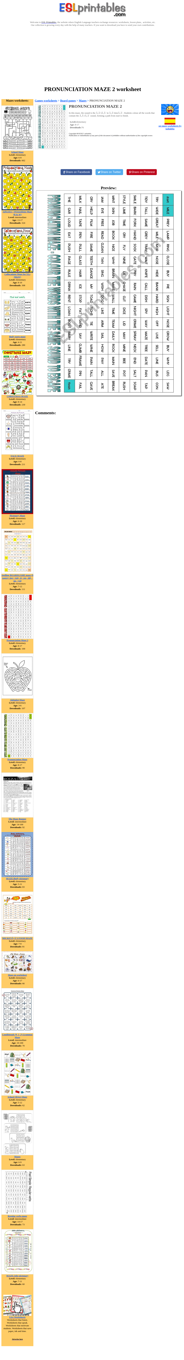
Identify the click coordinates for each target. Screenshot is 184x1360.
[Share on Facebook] (76, 172)
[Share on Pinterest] (142, 172)
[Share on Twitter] (109, 172)
